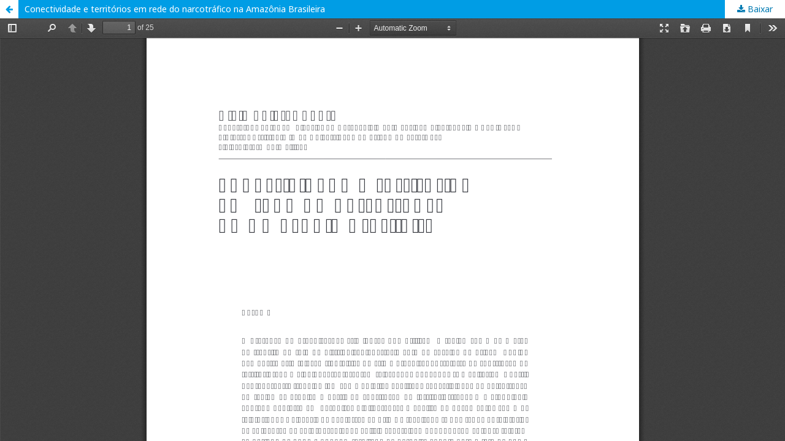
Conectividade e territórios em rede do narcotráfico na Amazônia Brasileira (175, 9)
